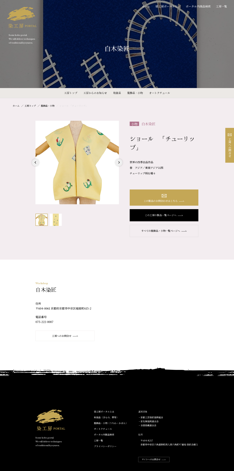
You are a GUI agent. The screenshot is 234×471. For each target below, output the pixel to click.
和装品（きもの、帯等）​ (106, 417)
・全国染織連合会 (147, 425)
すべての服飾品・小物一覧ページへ (164, 230)
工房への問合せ (230, 145)
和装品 (117, 93)
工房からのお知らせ (95, 93)
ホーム (146, 6)
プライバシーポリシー (105, 446)
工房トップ (70, 93)
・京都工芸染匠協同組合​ (150, 417)
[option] (77, 162)
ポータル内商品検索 (198, 6)
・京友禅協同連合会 (148, 421)
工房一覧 (221, 6)
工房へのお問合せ (65, 336)
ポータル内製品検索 (104, 434)
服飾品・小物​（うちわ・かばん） (111, 423)
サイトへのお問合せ (154, 459)
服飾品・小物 (135, 93)
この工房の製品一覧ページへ (164, 215)
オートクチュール (159, 93)
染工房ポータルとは (167, 6)
